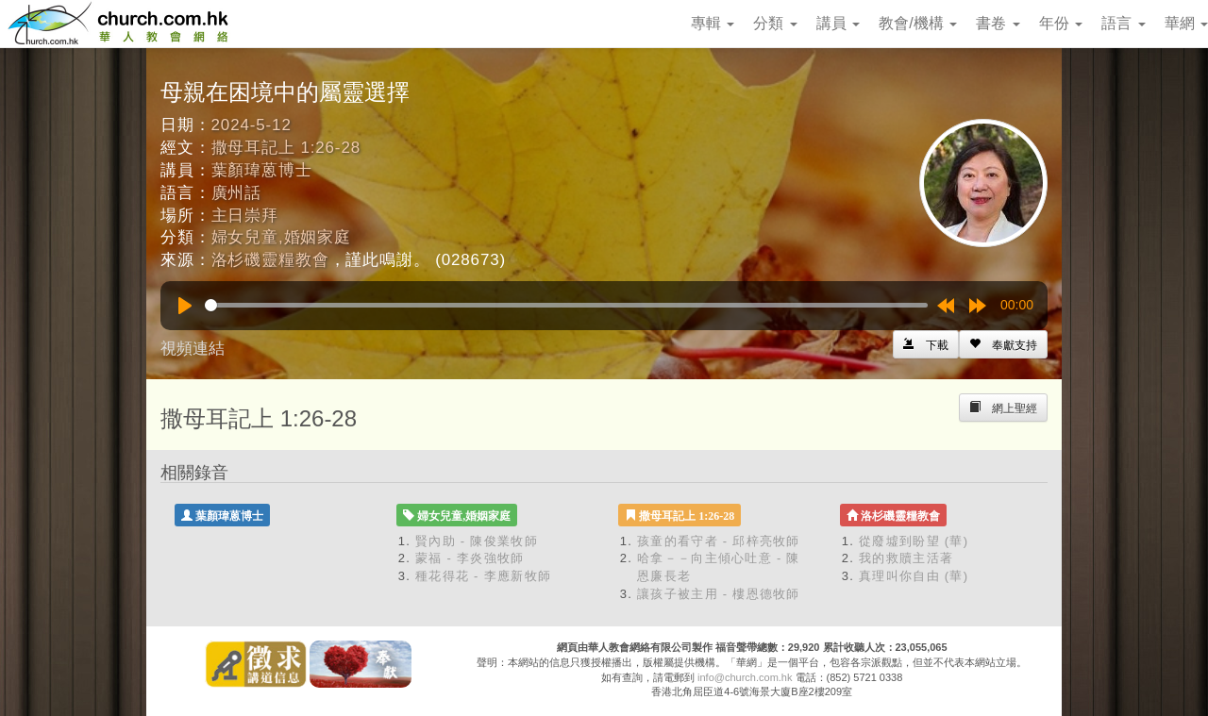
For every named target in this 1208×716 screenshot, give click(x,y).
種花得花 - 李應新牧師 (483, 576)
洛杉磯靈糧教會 (270, 260)
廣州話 (236, 193)
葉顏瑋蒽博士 (261, 170)
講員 (838, 23)
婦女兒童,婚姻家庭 (281, 237)
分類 (775, 23)
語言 (1123, 23)
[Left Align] (1003, 344)
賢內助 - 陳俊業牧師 (476, 541)
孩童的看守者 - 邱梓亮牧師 (718, 541)
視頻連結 (192, 349)
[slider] (566, 305)
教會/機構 (918, 23)
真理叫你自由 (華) (913, 576)
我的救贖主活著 (906, 558)
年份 (1060, 23)
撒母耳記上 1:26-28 (286, 148)
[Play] (185, 306)
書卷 (997, 23)
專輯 (712, 23)
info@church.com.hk (744, 677)
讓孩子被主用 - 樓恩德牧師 (718, 594)
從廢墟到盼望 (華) (913, 541)
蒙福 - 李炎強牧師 (470, 558)
